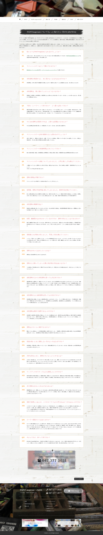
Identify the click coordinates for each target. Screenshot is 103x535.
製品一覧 (27, 506)
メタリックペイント (50, 503)
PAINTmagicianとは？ (30, 503)
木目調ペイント (49, 508)
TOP (26, 501)
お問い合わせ (72, 508)
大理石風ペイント (50, 510)
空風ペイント (49, 506)
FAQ (70, 503)
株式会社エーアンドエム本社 (33, 70)
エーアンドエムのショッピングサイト (49, 70)
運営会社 (71, 501)
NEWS (70, 506)
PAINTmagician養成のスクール (72, 55)
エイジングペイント (50, 501)
